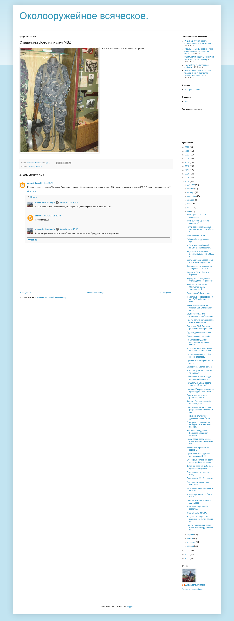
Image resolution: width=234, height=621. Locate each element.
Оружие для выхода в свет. (199, 332)
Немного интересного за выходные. (198, 449)
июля (190, 204)
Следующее (25, 293)
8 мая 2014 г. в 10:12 (69, 203)
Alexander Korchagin (45, 203)
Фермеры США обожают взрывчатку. (198, 273)
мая (189, 211)
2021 (187, 155)
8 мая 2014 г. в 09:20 (44, 183)
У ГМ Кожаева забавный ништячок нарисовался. (199, 246)
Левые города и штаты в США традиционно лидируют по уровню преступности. (198, 72)
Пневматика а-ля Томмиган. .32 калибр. (199, 501)
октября (191, 192)
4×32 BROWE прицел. (197, 513)
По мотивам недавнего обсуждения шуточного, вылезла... (199, 342)
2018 (187, 166)
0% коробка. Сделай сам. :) (199, 367)
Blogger (129, 606)
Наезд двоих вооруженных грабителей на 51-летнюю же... (200, 441)
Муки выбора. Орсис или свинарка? (198, 222)
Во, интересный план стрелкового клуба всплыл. (200, 315)
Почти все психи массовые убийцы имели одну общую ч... (200, 229)
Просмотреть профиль (192, 589)
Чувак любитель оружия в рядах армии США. (198, 455)
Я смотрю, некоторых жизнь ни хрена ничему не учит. (199, 349)
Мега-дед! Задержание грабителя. (197, 508)
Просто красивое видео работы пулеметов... (197, 396)
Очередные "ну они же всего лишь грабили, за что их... (200, 461)
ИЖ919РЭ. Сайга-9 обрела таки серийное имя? (199, 384)
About (186, 101)
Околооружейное (35, 166)
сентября (191, 196)
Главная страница (95, 293)
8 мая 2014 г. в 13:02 (69, 229)
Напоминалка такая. (196, 235)
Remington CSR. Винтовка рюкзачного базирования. (199, 327)
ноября (190, 188)
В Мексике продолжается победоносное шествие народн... (198, 424)
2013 (187, 551)
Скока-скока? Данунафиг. (198, 293)
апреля (190, 534)
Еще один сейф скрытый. (198, 336)
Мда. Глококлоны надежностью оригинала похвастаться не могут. (198, 51)
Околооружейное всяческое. (84, 15)
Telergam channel (192, 89)
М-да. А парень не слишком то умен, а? (199, 371)
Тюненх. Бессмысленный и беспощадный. (199, 402)
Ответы (33, 197)
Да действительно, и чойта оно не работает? (199, 355)
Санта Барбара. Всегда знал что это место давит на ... (200, 261)
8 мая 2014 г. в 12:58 (51, 216)
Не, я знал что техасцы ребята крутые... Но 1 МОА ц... (200, 253)
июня (190, 208)
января (190, 546)
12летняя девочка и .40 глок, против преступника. (200, 467)
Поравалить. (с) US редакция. (200, 478)
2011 (187, 558)
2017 (187, 170)
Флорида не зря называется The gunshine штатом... (199, 267)
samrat (30, 183)
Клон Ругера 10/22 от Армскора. (196, 216)
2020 (187, 159)
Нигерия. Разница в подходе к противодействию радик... (200, 390)
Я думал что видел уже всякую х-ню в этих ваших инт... (200, 518)
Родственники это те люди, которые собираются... (199, 378)
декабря (191, 185)
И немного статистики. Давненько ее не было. (198, 417)
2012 (187, 554)
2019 (187, 162)
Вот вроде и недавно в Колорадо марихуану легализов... (197, 432)
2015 (187, 178)
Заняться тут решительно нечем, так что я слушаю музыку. (199, 58)
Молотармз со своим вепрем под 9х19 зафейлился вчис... (200, 299)
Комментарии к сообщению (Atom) (50, 297)
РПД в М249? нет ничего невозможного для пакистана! (197, 42)
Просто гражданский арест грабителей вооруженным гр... (200, 527)
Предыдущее (165, 293)
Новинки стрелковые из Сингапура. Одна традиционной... (197, 286)
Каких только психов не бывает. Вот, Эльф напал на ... (199, 307)
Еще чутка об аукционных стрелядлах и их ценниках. (200, 279)
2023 (187, 147)
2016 (187, 174)
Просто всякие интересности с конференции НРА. (200, 321)
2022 (187, 151)
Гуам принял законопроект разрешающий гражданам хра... (200, 409)
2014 (187, 181)
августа (191, 200)
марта (190, 538)
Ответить (31, 191)
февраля (191, 542)
